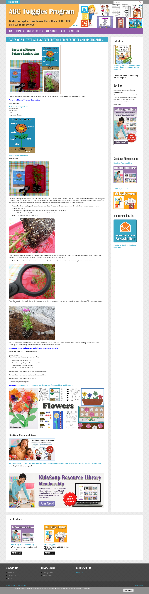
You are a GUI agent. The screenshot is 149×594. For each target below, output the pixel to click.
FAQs (10, 578)
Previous (135, 23)
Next (138, 23)
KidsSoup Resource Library (22, 544)
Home (10, 31)
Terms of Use (47, 575)
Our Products (51, 31)
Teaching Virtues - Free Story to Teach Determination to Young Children (126, 67)
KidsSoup (79, 572)
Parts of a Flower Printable (18, 155)
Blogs (14, 585)
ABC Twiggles (50, 544)
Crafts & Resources (35, 31)
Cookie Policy (87, 588)
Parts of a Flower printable (18, 107)
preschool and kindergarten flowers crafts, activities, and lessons (45, 385)
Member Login (74, 31)
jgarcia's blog (22, 585)
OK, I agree (128, 590)
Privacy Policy (47, 573)
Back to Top (139, 585)
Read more (16, 553)
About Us (11, 573)
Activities (20, 31)
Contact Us (12, 575)
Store (63, 31)
